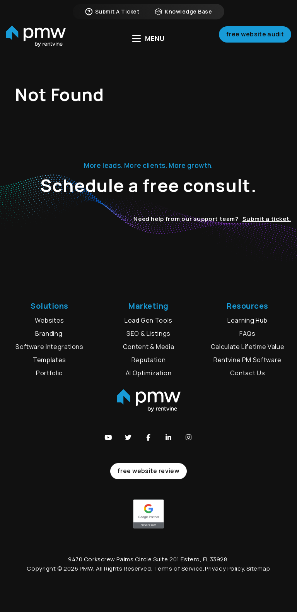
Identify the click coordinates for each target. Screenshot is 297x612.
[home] (36, 39)
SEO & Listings (148, 333)
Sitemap (258, 568)
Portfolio (49, 373)
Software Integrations (49, 346)
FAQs (247, 333)
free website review (148, 471)
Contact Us (247, 373)
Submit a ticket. (266, 219)
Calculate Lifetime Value (247, 346)
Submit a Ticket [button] (112, 11)
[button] (108, 437)
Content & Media (148, 346)
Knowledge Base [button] (183, 11)
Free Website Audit (255, 36)
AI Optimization (149, 373)
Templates (49, 360)
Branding (49, 333)
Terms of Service (178, 568)
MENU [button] (148, 38)
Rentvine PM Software (247, 360)
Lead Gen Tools (148, 320)
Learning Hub (247, 320)
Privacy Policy (224, 568)
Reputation (148, 360)
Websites (49, 320)
